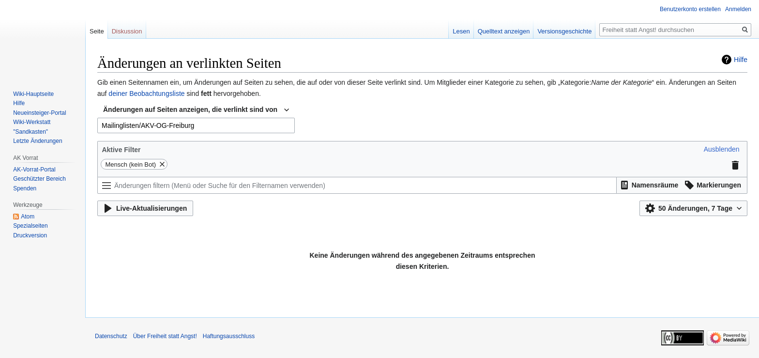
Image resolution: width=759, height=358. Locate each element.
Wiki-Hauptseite (33, 94)
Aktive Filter (121, 150)
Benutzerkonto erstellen (690, 9)
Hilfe (740, 59)
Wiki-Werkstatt (31, 122)
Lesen (461, 31)
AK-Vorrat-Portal (34, 169)
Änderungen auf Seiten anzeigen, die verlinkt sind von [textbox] (190, 109)
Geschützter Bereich (39, 178)
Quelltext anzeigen (504, 31)
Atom (27, 216)
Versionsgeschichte (564, 31)
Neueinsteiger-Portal (39, 112)
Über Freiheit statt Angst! (165, 336)
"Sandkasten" (30, 131)
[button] (721, 149)
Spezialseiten (30, 225)
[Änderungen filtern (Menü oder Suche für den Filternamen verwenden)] (357, 185)
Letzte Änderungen (37, 141)
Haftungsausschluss (229, 336)
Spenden (24, 188)
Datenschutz (111, 336)
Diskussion (127, 31)
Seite (97, 31)
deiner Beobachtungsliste (146, 93)
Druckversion (30, 235)
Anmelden (738, 9)
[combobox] (196, 110)
